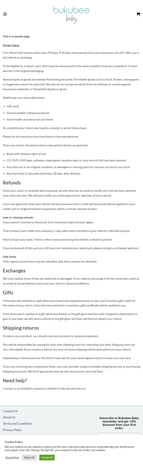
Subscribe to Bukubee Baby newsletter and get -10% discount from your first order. (119, 423)
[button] (5, 14)
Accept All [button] (47, 457)
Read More (12, 457)
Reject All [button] (29, 457)
